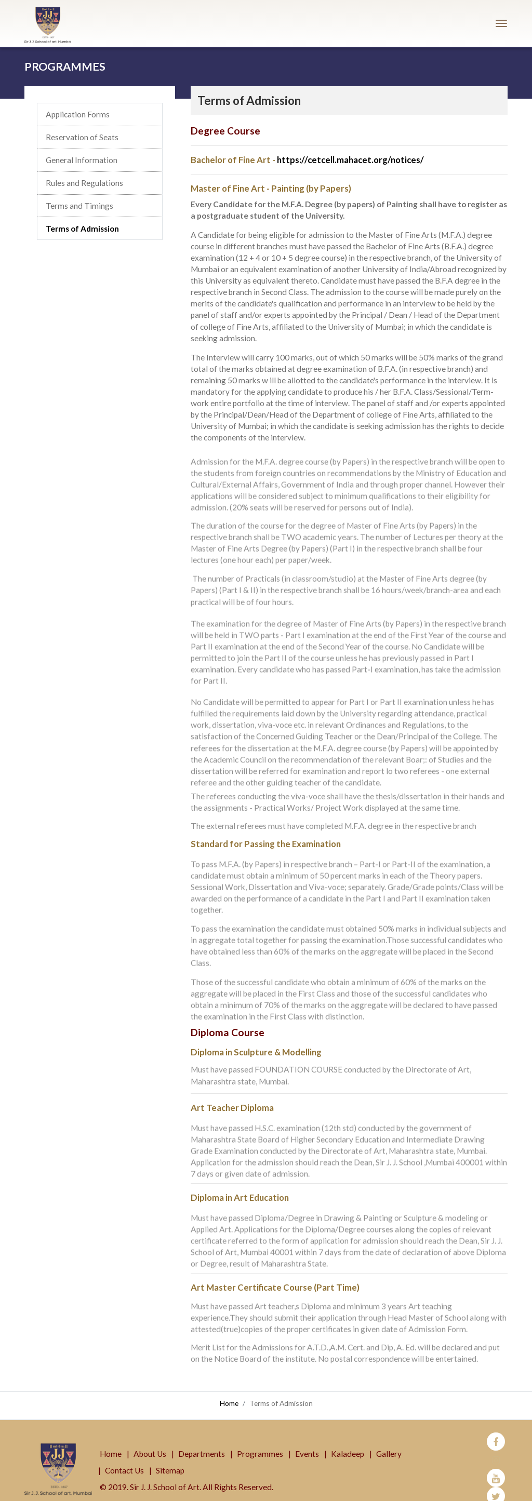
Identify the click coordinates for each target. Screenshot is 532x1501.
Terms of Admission (82, 228)
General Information (81, 160)
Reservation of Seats (82, 137)
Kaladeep (347, 1444)
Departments (201, 1444)
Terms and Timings (79, 205)
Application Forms (78, 114)
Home (229, 1403)
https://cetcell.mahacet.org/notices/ (350, 159)
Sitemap (170, 1460)
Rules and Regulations (84, 183)
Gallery (389, 1444)
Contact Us (124, 1460)
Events (307, 1444)
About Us (150, 1444)
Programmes (260, 1444)
